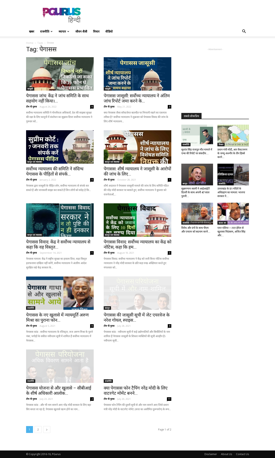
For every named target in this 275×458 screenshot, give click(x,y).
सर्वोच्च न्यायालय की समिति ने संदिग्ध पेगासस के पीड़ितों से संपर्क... (54, 171)
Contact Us (242, 454)
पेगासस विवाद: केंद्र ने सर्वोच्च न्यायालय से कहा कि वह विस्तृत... (58, 244)
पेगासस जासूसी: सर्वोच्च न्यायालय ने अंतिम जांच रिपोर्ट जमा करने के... (137, 98)
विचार (96, 31)
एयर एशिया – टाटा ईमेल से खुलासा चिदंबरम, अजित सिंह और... (231, 231)
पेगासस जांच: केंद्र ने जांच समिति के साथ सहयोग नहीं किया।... (57, 98)
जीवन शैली (81, 31)
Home (29, 43)
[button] (244, 32)
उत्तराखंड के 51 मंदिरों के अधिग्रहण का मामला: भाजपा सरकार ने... (231, 192)
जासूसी (30, 88)
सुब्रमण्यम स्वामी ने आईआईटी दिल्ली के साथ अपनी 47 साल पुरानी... (195, 192)
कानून (107, 307)
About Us (226, 454)
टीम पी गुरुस (31, 106)
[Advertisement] (173, 15)
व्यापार (64, 31)
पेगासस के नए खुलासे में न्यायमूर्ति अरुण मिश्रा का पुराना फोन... (57, 318)
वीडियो (109, 31)
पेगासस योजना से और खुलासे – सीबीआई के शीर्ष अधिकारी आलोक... (58, 391)
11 (169, 398)
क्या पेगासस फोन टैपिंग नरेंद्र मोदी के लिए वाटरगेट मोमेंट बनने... (136, 391)
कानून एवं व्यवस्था (34, 161)
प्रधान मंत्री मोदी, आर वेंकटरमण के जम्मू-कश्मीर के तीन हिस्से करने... (232, 153)
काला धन (222, 222)
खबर (31, 31)
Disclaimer (210, 454)
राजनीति (46, 31)
